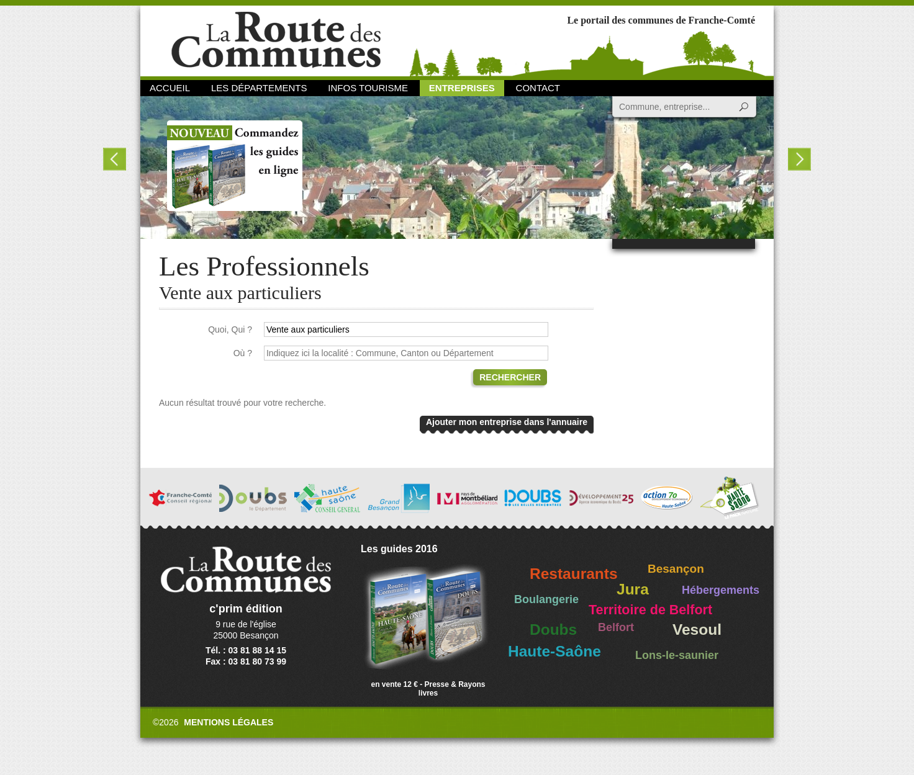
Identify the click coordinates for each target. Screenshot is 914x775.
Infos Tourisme (368, 88)
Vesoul (697, 629)
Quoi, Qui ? (230, 329)
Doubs (553, 629)
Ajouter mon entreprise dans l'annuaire (506, 422)
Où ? (242, 353)
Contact (538, 88)
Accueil (170, 88)
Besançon (676, 568)
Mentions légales (228, 722)
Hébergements (720, 590)
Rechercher (510, 377)
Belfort (616, 627)
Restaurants (574, 573)
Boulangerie (546, 599)
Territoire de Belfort (650, 610)
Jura (633, 589)
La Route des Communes (276, 40)
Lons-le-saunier (676, 655)
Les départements (259, 88)
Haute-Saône (554, 651)
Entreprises (462, 88)
